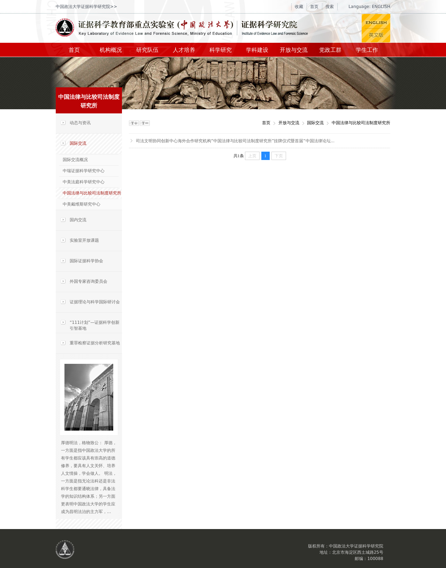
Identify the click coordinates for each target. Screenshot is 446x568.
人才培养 (184, 50)
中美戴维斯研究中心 (81, 204)
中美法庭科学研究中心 (84, 181)
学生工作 (367, 50)
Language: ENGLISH (369, 6)
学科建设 (257, 50)
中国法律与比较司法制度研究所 (92, 193)
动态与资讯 (80, 122)
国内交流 (78, 219)
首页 (314, 6)
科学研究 (220, 50)
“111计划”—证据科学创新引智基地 (95, 325)
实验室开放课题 (84, 240)
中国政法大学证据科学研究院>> (86, 6)
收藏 (299, 6)
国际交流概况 (75, 159)
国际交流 (78, 143)
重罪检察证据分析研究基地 (95, 343)
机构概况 (111, 50)
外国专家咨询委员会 (88, 281)
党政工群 (330, 50)
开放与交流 (294, 50)
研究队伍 (147, 50)
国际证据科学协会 (86, 260)
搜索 (329, 6)
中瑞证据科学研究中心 (84, 170)
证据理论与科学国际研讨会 (95, 301)
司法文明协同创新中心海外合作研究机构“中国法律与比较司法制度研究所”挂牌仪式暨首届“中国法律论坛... (235, 140)
